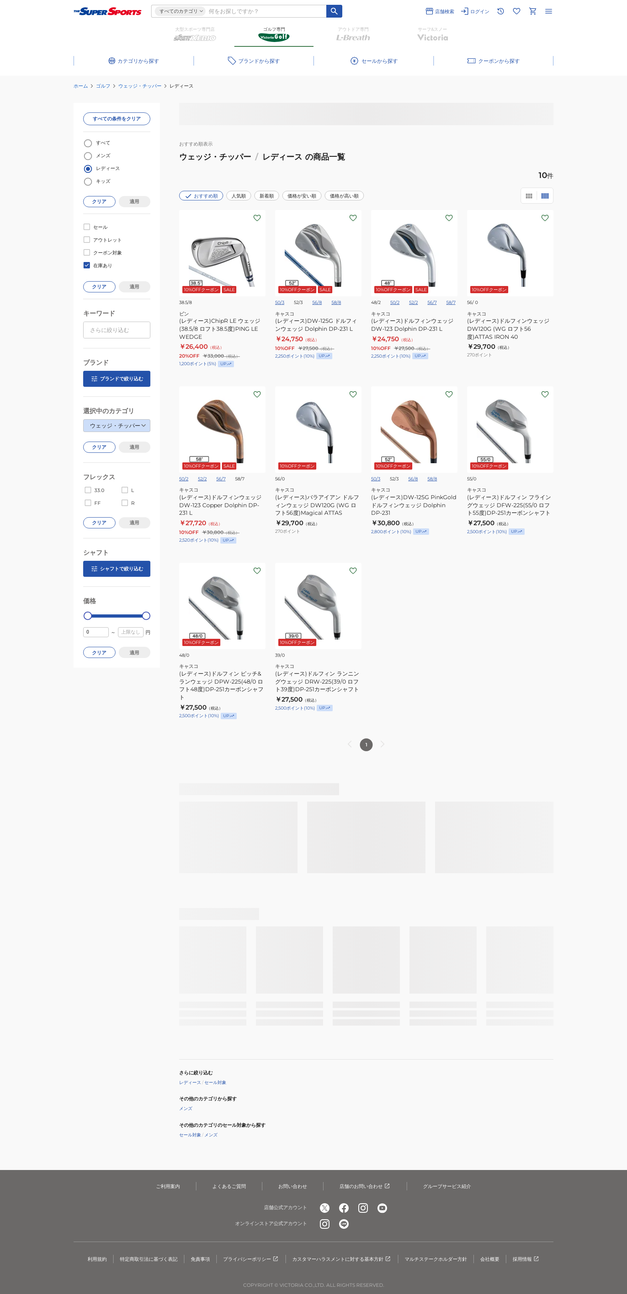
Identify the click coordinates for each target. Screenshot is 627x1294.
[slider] (88, 616)
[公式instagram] (363, 1208)
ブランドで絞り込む (116, 379)
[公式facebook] (344, 1208)
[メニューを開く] (548, 11)
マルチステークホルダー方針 (436, 1259)
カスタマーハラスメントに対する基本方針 (341, 1259)
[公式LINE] (344, 1224)
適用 (134, 201)
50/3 (279, 302)
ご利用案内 (168, 1186)
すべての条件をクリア (117, 119)
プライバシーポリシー (251, 1259)
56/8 (317, 302)
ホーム (81, 86)
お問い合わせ (292, 1186)
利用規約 (97, 1259)
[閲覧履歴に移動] (501, 11)
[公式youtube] (382, 1208)
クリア (99, 201)
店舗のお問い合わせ (365, 1186)
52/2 (413, 302)
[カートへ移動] (532, 11)
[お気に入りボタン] (257, 218)
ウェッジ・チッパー (140, 86)
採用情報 (526, 1259)
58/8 (336, 302)
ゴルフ (103, 86)
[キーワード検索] (334, 11)
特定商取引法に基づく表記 (149, 1259)
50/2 (394, 302)
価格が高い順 (344, 196)
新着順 (267, 196)
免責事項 (200, 1259)
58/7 (450, 302)
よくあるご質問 (229, 1186)
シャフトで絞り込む (116, 569)
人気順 (239, 196)
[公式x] (324, 1208)
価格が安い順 (302, 196)
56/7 (432, 302)
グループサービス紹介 (447, 1186)
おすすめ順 (201, 196)
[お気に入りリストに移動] (516, 11)
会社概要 (489, 1259)
